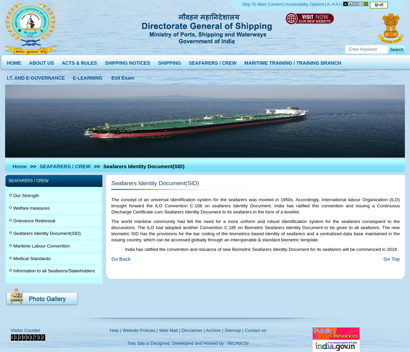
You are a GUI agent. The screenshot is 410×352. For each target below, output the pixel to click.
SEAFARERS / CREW (212, 61)
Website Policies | (140, 330)
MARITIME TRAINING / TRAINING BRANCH (292, 61)
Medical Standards (31, 258)
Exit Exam (123, 76)
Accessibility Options (304, 4)
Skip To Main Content (262, 4)
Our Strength (26, 195)
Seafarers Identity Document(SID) (47, 233)
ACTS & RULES (79, 61)
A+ (338, 4)
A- (329, 4)
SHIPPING (169, 61)
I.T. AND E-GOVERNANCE (36, 76)
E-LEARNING (87, 76)
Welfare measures (31, 208)
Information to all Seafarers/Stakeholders (54, 270)
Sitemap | (234, 330)
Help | (115, 330)
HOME (14, 61)
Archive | (214, 330)
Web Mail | (169, 330)
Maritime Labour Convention (41, 246)
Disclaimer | (193, 330)
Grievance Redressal (34, 220)
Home (20, 166)
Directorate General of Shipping (207, 27)
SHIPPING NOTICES (127, 61)
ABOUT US (41, 61)
